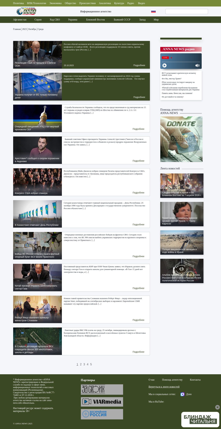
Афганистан (19, 19)
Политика (18, 3)
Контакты (195, 379)
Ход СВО (55, 19)
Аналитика (105, 3)
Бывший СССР (122, 19)
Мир (156, 19)
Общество (70, 3)
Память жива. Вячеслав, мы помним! (177, 93)
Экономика (55, 3)
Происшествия (87, 3)
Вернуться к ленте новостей (164, 386)
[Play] (164, 65)
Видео (141, 3)
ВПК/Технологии (36, 3)
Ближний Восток (95, 19)
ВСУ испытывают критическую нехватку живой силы (179, 74)
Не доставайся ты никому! (173, 97)
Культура (119, 3)
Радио (130, 3)
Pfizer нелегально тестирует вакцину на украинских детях (178, 83)
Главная (17, 29)
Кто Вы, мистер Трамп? (171, 79)
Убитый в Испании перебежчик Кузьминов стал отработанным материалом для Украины (180, 89)
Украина (72, 19)
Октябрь (32, 29)
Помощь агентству (172, 379)
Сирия (38, 19)
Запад (142, 19)
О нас (152, 379)
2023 (24, 29)
